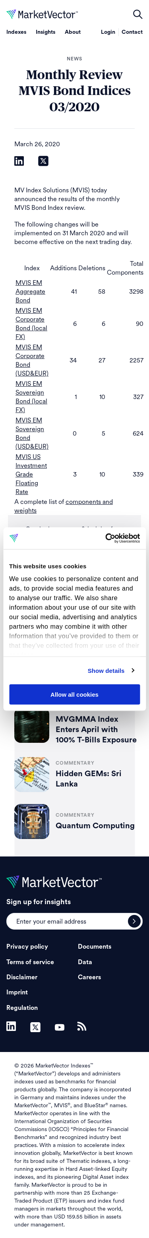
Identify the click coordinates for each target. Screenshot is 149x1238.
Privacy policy (27, 947)
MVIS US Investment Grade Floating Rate (31, 474)
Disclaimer (21, 977)
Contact (132, 32)
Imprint (17, 992)
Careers (89, 977)
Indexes (16, 32)
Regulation (22, 1008)
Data (85, 962)
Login (108, 32)
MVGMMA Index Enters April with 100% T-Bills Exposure (96, 729)
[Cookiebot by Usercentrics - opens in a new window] (106, 538)
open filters (138, 14)
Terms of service (30, 962)
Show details (106, 670)
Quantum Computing (95, 826)
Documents (94, 947)
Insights (45, 32)
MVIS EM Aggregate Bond (30, 291)
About (73, 32)
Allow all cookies (74, 694)
